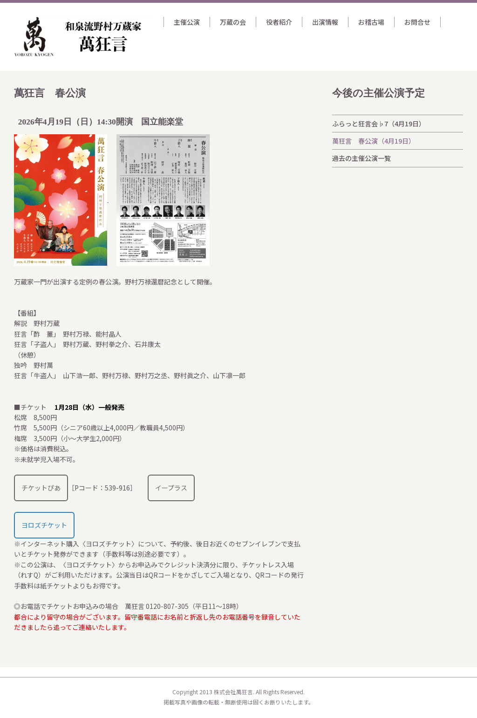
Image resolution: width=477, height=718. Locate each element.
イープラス (171, 487)
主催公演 (187, 22)
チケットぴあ (41, 487)
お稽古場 (371, 22)
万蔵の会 (233, 22)
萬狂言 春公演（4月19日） (373, 140)
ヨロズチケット (44, 525)
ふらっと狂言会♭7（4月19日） (378, 123)
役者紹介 (279, 22)
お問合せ (417, 22)
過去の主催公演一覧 (361, 158)
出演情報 (325, 22)
